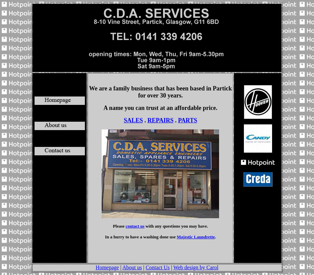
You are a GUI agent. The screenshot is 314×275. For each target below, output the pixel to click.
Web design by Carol (195, 267)
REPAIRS (161, 120)
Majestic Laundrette (196, 236)
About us (132, 267)
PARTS (187, 120)
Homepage (107, 267)
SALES (133, 120)
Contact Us (158, 267)
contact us (135, 226)
